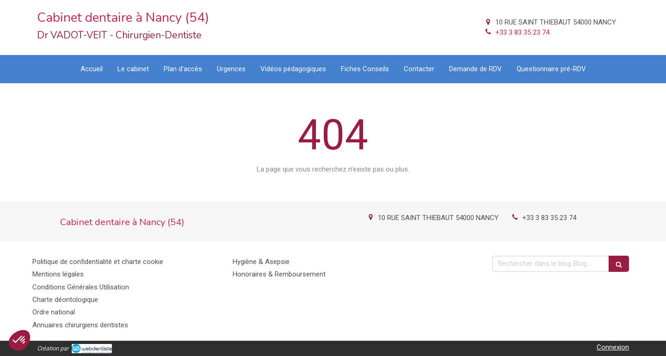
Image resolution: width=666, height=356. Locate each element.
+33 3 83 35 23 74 (522, 32)
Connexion (613, 347)
